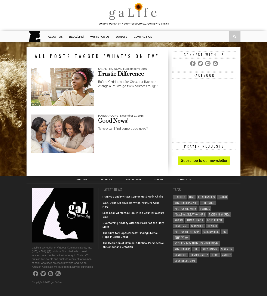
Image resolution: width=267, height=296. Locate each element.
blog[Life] (76, 36)
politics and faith (185, 208)
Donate (121, 36)
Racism (179, 220)
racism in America (219, 214)
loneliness (208, 203)
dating (223, 197)
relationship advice (186, 203)
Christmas (181, 226)
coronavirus (211, 232)
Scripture (197, 226)
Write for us (100, 36)
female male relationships (190, 214)
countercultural (185, 260)
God (196, 249)
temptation (181, 237)
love (191, 197)
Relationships (206, 197)
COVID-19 (212, 226)
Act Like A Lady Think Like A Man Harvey (196, 243)
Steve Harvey (209, 249)
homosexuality (199, 255)
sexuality (226, 249)
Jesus (215, 255)
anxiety (226, 255)
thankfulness (195, 220)
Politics (205, 208)
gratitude (181, 255)
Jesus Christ (214, 220)
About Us (55, 36)
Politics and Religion (187, 232)
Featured (180, 197)
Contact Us (143, 36)
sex (225, 232)
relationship (182, 249)
